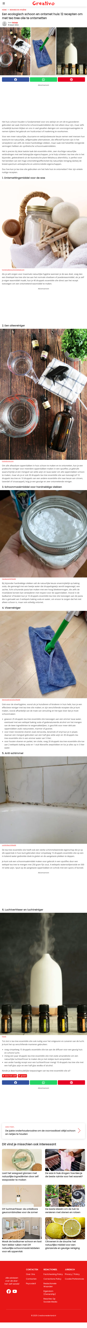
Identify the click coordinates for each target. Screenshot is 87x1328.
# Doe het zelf (9, 1075)
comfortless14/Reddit (9, 845)
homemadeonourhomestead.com (13, 270)
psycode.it (31, 1283)
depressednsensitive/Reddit (11, 700)
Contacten (31, 1278)
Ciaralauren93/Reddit (9, 579)
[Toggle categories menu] (4, 3)
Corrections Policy (52, 1278)
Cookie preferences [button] (74, 1278)
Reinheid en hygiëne (18, 10)
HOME (4, 10)
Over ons (30, 1274)
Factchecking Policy (53, 1274)
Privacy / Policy (72, 1274)
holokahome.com (8, 461)
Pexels (4, 1036)
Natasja (15, 22)
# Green (22, 1075)
